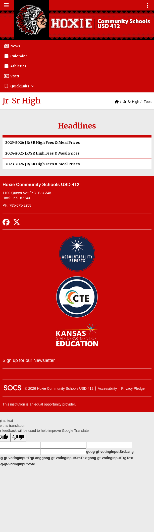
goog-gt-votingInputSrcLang (110, 452)
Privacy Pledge (132, 388)
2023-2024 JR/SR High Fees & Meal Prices (42, 164)
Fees (147, 102)
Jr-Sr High (131, 102)
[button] (77, 86)
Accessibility (107, 388)
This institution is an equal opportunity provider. (39, 404)
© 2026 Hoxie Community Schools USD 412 (59, 388)
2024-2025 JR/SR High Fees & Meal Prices (42, 153)
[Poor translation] (18, 437)
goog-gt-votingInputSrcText (64, 458)
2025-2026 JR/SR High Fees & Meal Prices (42, 142)
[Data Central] (77, 297)
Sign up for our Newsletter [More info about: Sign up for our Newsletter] (29, 360)
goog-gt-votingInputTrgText (110, 458)
